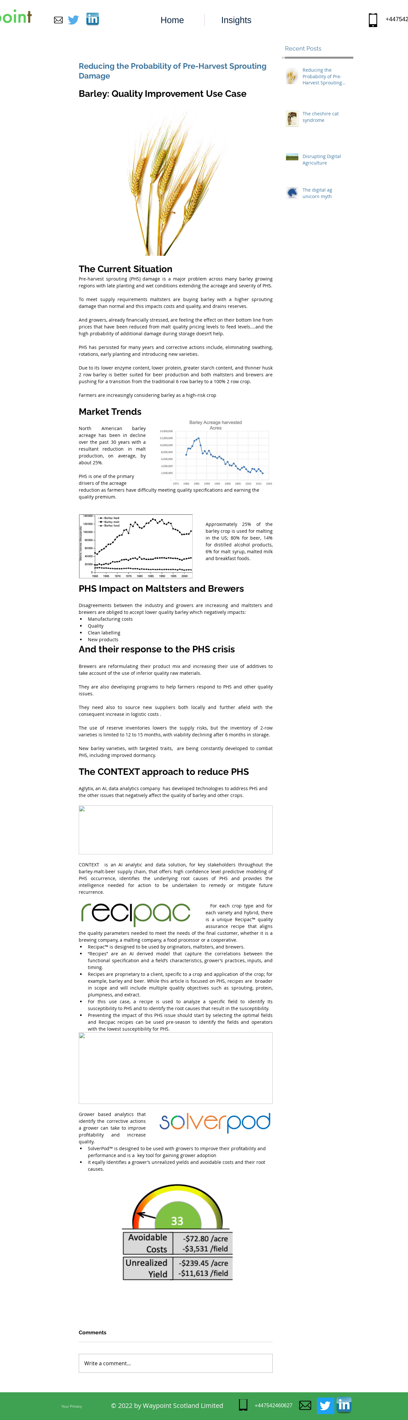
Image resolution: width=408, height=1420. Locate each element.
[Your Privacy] (71, 1406)
